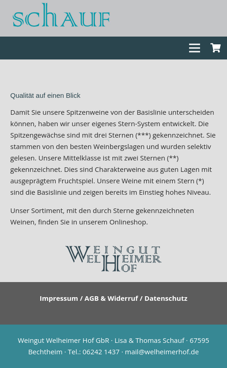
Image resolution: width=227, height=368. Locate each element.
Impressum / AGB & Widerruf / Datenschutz (114, 298)
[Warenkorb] (216, 48)
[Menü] (195, 48)
